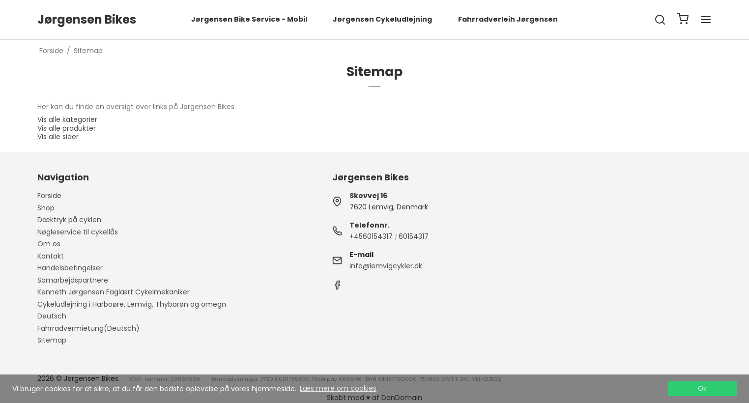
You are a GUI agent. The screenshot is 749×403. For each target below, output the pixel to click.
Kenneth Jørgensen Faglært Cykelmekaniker (113, 292)
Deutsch (51, 316)
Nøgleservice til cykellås (77, 232)
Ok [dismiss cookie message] (702, 388)
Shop (46, 208)
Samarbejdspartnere (72, 280)
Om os (48, 244)
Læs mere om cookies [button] (338, 388)
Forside (49, 196)
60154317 (414, 236)
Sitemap (51, 340)
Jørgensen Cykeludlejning (382, 19)
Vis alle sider (58, 137)
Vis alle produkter (66, 128)
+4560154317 (371, 236)
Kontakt (50, 256)
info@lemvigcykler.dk (385, 266)
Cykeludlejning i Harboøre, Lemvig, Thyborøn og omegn (131, 304)
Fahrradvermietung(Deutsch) (88, 328)
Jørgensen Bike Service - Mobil (249, 19)
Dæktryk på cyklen (69, 220)
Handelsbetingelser (70, 268)
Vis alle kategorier (67, 119)
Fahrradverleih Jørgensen (508, 19)
